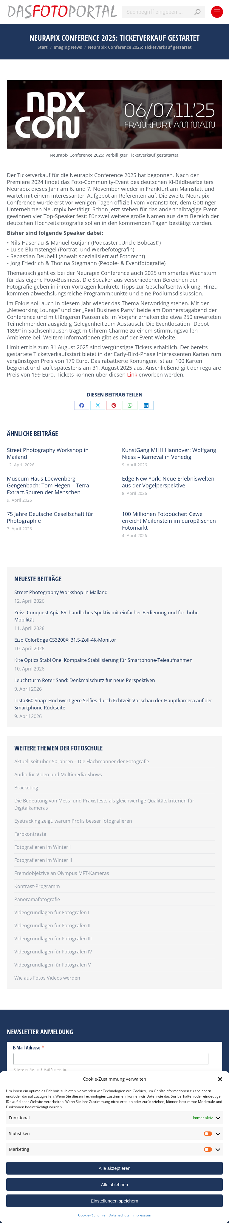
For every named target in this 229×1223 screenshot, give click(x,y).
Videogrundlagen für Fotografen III (53, 938)
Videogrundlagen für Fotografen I (51, 912)
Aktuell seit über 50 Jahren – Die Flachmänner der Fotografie (81, 761)
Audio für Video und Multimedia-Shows (58, 774)
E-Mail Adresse (28, 1047)
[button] (220, 1079)
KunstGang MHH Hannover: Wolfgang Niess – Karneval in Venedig (169, 453)
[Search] (163, 12)
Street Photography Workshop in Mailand (48, 453)
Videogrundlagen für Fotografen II (52, 925)
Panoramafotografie (37, 899)
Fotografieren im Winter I (42, 847)
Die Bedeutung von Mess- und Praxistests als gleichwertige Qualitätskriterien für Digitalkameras (104, 804)
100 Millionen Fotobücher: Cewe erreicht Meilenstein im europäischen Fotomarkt (169, 521)
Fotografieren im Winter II (43, 860)
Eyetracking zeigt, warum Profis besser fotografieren (73, 821)
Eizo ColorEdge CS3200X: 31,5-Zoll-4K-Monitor (65, 640)
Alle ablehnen (114, 1184)
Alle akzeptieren (115, 1168)
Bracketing (26, 787)
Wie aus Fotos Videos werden (47, 978)
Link (132, 374)
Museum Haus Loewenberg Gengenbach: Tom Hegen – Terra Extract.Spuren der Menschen (48, 485)
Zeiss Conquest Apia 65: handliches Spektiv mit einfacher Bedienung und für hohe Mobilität (106, 616)
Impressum (141, 1215)
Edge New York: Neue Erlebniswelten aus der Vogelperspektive (168, 482)
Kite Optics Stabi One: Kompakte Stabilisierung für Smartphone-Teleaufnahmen (103, 660)
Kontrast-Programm (37, 886)
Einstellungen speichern (114, 1200)
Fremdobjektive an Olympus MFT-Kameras (61, 873)
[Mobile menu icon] (217, 12)
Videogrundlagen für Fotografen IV (53, 951)
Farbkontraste (30, 834)
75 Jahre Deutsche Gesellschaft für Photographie (50, 517)
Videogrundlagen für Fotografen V (52, 964)
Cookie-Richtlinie (92, 1215)
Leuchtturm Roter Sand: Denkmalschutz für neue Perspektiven (84, 680)
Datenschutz (119, 1215)
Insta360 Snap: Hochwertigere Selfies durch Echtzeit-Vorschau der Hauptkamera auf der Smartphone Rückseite (113, 704)
